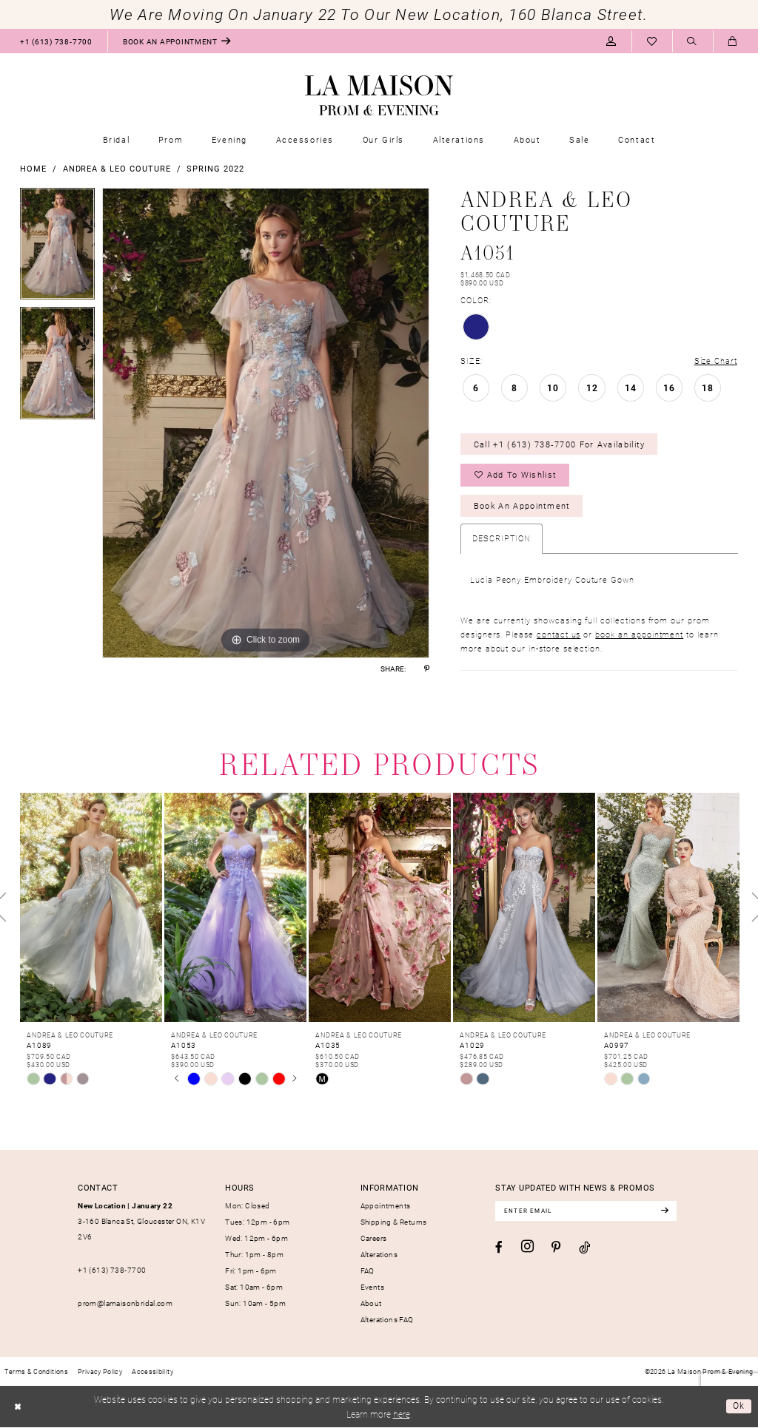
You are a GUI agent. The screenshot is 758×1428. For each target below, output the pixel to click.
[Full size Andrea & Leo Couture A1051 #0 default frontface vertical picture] (266, 423)
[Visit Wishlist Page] (651, 41)
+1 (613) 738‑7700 (112, 1270)
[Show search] (692, 42)
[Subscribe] (666, 1211)
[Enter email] (587, 1211)
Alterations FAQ (387, 1320)
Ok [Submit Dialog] (739, 1406)
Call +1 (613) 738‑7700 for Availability (559, 444)
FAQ (367, 1271)
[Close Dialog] (17, 1407)
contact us (558, 634)
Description (501, 538)
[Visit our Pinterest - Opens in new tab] (555, 1248)
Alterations (379, 1255)
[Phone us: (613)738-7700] (55, 41)
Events (372, 1287)
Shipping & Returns (393, 1221)
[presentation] (91, 908)
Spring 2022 (215, 168)
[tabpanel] (57, 248)
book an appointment (639, 634)
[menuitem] (55, 41)
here (401, 1415)
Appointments (385, 1205)
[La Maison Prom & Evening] (379, 95)
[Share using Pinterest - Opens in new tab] (426, 668)
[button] (611, 41)
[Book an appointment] (176, 41)
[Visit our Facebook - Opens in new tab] (499, 1248)
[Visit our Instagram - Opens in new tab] (527, 1247)
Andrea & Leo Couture (117, 168)
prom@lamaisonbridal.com (125, 1304)
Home (33, 168)
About (371, 1304)
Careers (373, 1239)
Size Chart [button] (715, 360)
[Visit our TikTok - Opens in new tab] (584, 1248)
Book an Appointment (522, 506)
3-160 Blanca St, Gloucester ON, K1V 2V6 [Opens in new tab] (141, 1221)
